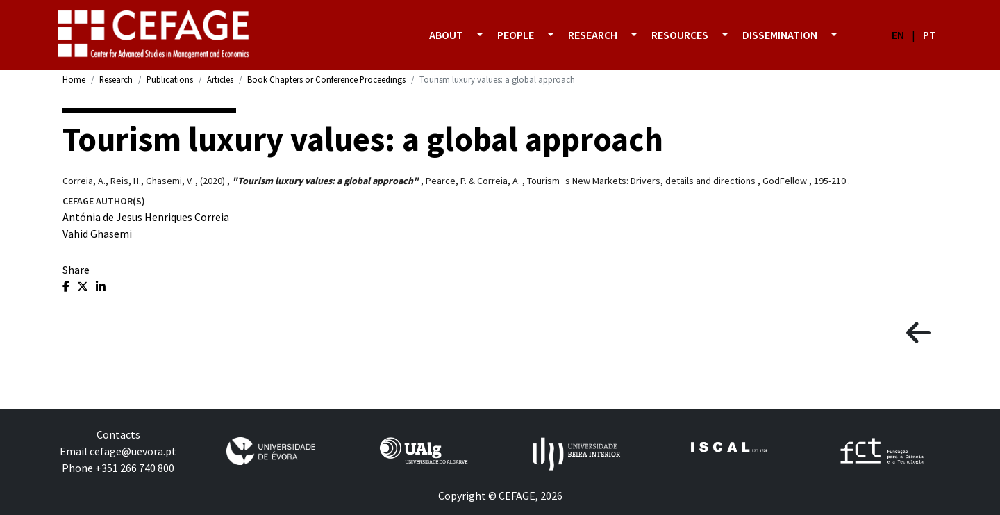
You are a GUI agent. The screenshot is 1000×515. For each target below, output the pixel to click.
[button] (480, 34)
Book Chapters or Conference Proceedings (326, 79)
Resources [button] (679, 35)
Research (116, 79)
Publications (170, 79)
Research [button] (592, 35)
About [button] (446, 35)
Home (73, 79)
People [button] (515, 35)
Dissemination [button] (779, 35)
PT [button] (929, 35)
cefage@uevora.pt (133, 451)
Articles (220, 79)
